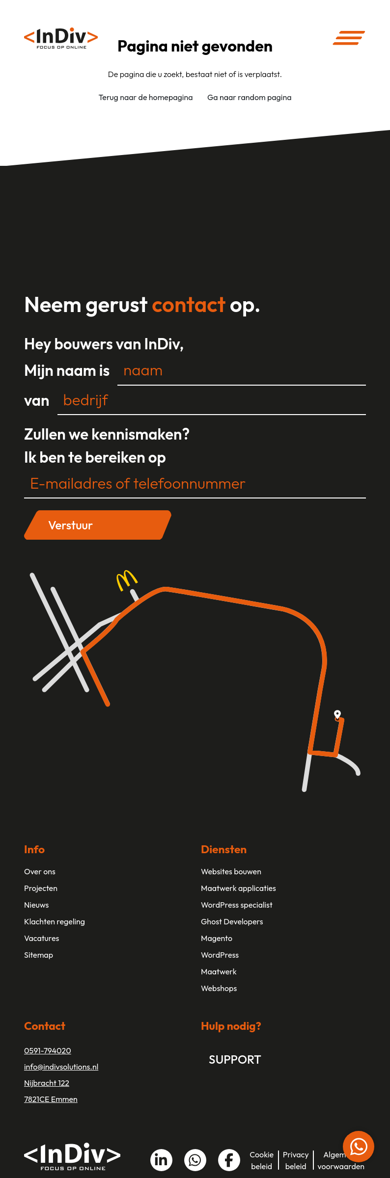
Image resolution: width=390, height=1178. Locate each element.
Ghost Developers (232, 921)
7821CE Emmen (51, 1099)
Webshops (219, 988)
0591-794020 (47, 1050)
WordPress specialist (237, 905)
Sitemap (38, 955)
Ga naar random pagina (249, 97)
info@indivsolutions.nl (61, 1067)
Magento (216, 938)
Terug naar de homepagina (145, 97)
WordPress (220, 955)
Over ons (40, 871)
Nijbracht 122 (46, 1083)
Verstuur (70, 525)
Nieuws (36, 905)
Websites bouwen (231, 871)
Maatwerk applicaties (238, 888)
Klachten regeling (54, 921)
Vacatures (41, 938)
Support (235, 1059)
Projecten (40, 888)
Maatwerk (219, 971)
